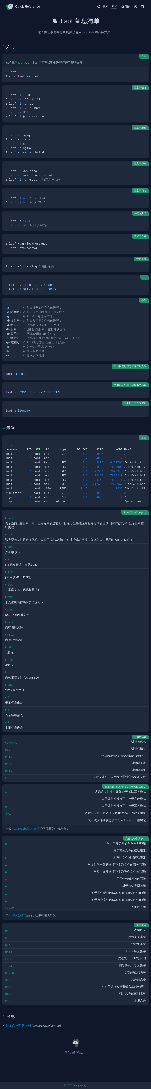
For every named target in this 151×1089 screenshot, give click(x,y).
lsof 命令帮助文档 (18, 1025)
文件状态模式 (17, 915)
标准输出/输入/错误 (27, 828)
